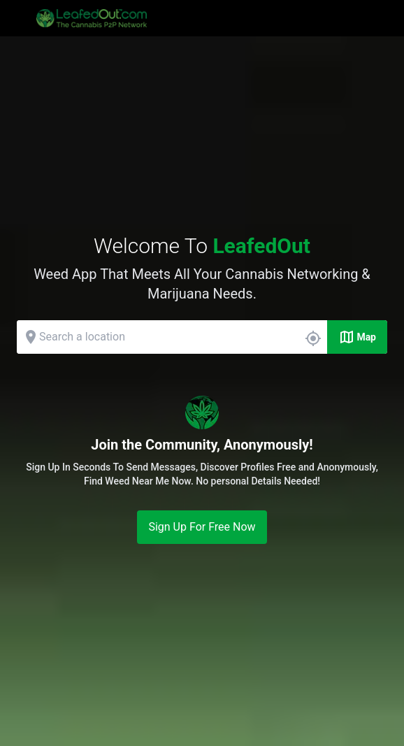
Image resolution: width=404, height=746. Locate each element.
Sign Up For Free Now (201, 526)
